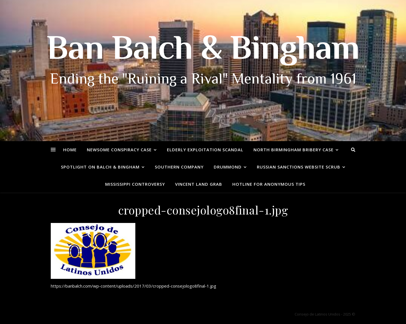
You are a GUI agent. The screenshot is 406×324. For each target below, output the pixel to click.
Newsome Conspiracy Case (119, 149)
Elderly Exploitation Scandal (205, 149)
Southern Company (179, 167)
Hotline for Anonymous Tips (268, 184)
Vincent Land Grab (198, 184)
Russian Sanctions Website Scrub (298, 167)
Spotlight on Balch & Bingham (100, 167)
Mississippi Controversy (135, 184)
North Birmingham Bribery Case (293, 149)
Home (70, 149)
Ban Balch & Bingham (203, 51)
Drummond (228, 167)
